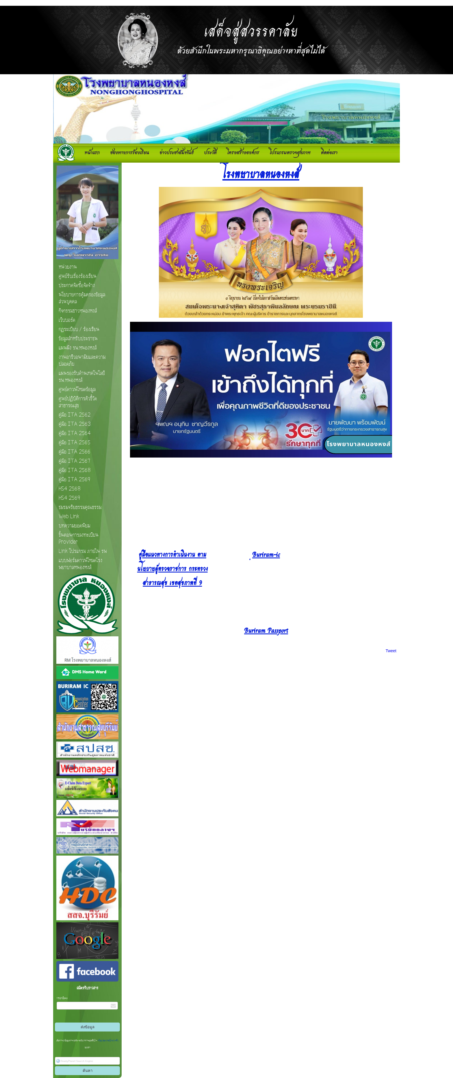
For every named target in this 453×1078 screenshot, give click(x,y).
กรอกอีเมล (62, 998)
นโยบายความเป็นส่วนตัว (107, 1040)
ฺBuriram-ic (266, 554)
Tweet (391, 650)
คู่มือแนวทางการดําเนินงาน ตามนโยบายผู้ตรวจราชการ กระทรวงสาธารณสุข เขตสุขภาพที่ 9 (172, 568)
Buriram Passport (266, 630)
